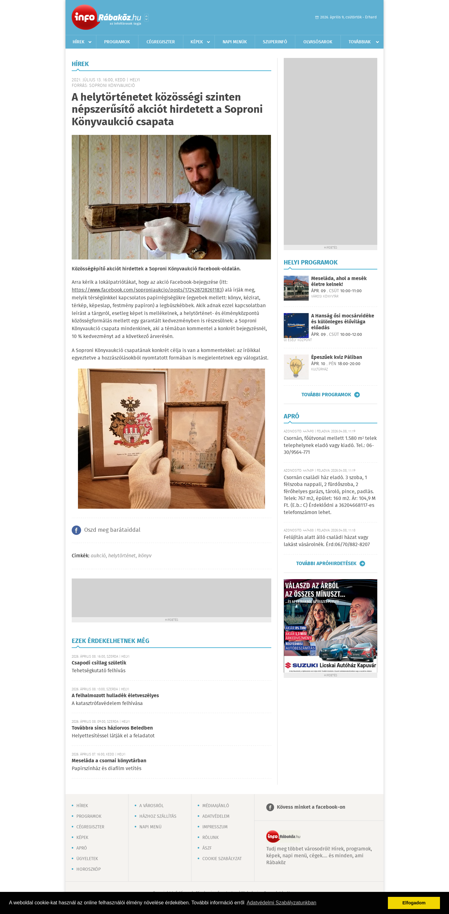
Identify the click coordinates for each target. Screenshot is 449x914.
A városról (151, 805)
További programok (326, 394)
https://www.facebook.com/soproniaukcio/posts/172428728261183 (147, 290)
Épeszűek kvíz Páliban (336, 357)
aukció (98, 556)
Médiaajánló (215, 805)
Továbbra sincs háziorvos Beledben (112, 728)
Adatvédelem (215, 816)
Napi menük (235, 42)
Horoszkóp (88, 869)
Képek (197, 42)
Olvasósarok (317, 42)
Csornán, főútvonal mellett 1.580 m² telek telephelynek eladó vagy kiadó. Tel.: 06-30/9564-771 (330, 445)
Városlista (146, 18)
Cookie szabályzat (222, 858)
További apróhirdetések (326, 563)
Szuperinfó (275, 42)
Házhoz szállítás (157, 816)
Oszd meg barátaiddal (112, 530)
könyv (145, 556)
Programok (117, 42)
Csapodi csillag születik (99, 663)
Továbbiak (360, 42)
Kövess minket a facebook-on (311, 807)
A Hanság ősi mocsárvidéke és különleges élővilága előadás (342, 322)
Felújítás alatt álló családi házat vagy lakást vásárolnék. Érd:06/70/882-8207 (327, 541)
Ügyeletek (87, 858)
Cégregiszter (161, 42)
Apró (81, 848)
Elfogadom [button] (414, 902)
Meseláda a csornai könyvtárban (109, 761)
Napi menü (150, 827)
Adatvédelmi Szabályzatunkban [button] (281, 902)
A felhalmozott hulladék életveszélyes (115, 696)
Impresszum (215, 827)
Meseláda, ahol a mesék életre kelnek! (339, 281)
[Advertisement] (171, 597)
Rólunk (210, 837)
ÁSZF (207, 848)
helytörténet (122, 556)
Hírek (78, 42)
